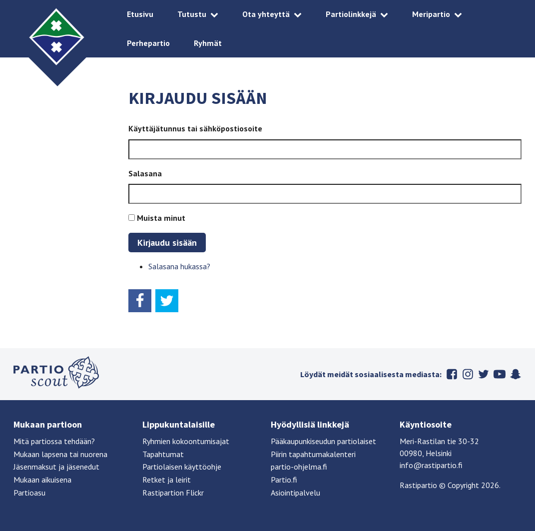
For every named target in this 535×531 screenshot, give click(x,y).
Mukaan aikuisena (42, 480)
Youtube (500, 374)
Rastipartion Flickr (173, 493)
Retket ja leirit (166, 480)
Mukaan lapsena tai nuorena (60, 454)
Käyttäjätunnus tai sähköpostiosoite (195, 128)
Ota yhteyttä (266, 14)
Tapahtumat (163, 454)
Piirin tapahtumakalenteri (313, 454)
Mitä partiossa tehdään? (54, 441)
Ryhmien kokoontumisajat (185, 441)
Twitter (484, 374)
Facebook (452, 374)
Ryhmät (208, 43)
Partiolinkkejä (351, 14)
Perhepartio (148, 43)
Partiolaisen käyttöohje (181, 467)
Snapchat (516, 374)
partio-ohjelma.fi (299, 467)
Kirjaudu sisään (167, 242)
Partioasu (29, 493)
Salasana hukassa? (179, 266)
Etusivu (140, 14)
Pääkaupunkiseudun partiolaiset (323, 441)
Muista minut (161, 218)
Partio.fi (284, 480)
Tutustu (191, 14)
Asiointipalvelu (295, 493)
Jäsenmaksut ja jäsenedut (56, 467)
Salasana (145, 173)
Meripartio (431, 14)
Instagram (468, 374)
